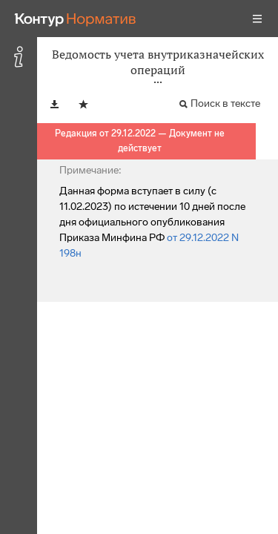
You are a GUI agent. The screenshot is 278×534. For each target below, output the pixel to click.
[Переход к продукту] (75, 18)
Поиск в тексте (225, 103)
